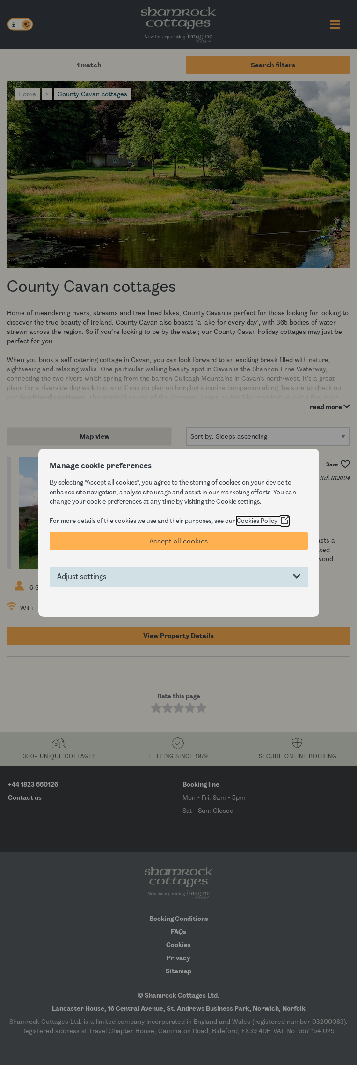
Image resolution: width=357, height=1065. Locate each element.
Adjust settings (81, 576)
